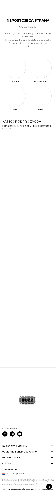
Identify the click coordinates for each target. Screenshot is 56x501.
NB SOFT (34, 489)
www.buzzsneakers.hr (16, 489)
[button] (49, 487)
